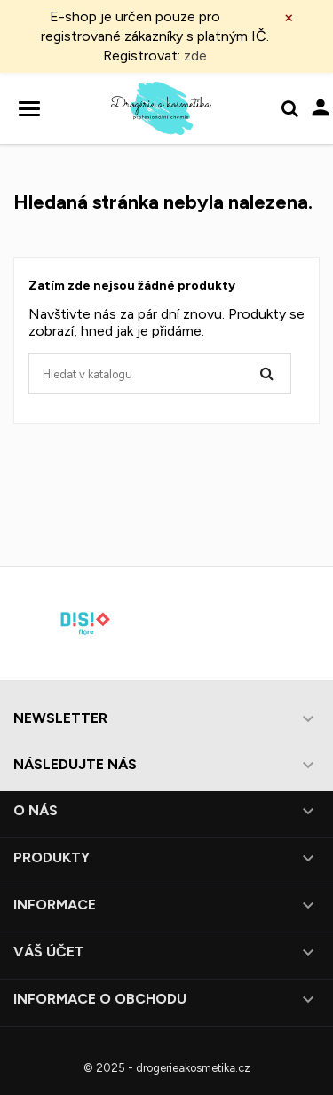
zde (195, 55)
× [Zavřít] (288, 17)
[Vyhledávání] (159, 373)
